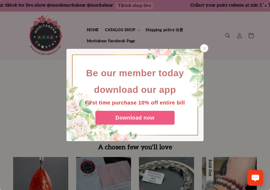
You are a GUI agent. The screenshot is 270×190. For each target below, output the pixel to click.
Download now (135, 118)
